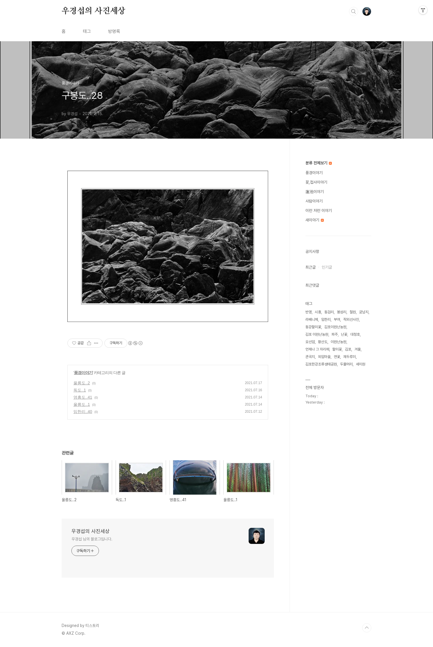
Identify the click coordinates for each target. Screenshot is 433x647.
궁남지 (363, 312)
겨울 (357, 349)
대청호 (355, 334)
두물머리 (346, 364)
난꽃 (344, 334)
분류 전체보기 (318, 163)
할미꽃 (337, 349)
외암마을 (324, 357)
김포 (348, 349)
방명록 (114, 31)
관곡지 (310, 357)
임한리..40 (82, 411)
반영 (308, 312)
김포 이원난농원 (316, 334)
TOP (366, 627)
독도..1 (79, 390)
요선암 (310, 342)
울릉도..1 (81, 404)
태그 (87, 31)
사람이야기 (314, 201)
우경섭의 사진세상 (93, 11)
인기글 (327, 267)
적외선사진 (351, 319)
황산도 (322, 342)
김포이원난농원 (335, 327)
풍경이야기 (83, 372)
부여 (337, 319)
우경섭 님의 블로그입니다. (91, 539)
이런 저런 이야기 (318, 210)
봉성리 (341, 312)
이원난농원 (338, 342)
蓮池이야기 (314, 191)
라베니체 (311, 319)
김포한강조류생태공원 (321, 364)
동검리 (329, 312)
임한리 (326, 319)
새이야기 (314, 220)
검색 (353, 11)
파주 (334, 334)
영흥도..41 (82, 397)
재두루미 (349, 357)
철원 (353, 312)
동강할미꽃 (313, 327)
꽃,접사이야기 (316, 182)
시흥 (318, 312)
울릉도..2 (81, 383)
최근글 (310, 267)
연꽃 (337, 357)
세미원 (360, 364)
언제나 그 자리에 (317, 349)
